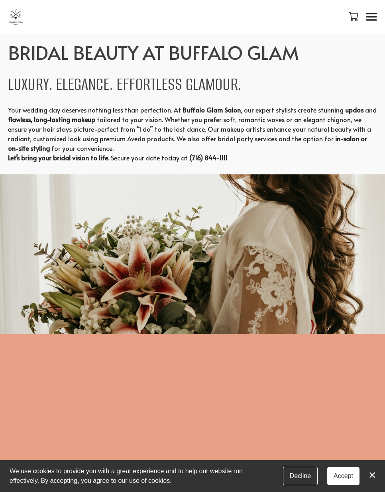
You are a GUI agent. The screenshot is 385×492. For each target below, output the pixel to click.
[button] (354, 16)
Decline (300, 475)
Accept (343, 475)
